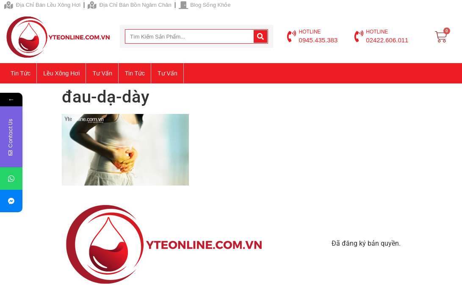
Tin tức (20, 73)
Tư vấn (102, 73)
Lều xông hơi (61, 73)
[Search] (260, 36)
